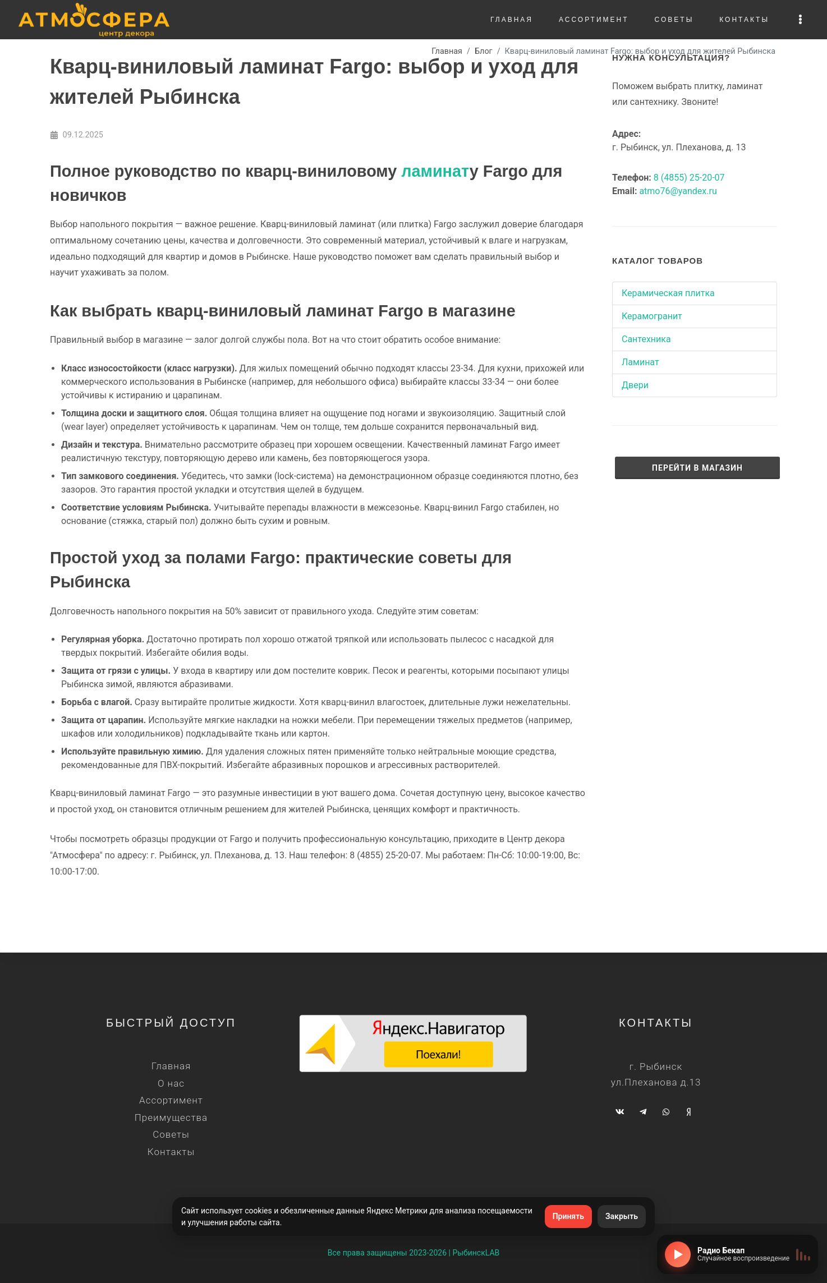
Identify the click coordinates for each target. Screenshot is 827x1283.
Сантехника (646, 339)
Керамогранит (652, 316)
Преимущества (171, 1117)
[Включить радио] (678, 1254)
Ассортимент (171, 1100)
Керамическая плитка (668, 293)
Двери (635, 385)
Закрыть (621, 1216)
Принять (568, 1216)
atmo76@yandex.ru (677, 191)
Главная (171, 1066)
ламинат (435, 171)
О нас (171, 1083)
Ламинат (640, 362)
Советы (171, 1134)
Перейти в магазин (697, 467)
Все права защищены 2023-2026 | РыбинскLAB (414, 1252)
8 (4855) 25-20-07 (689, 177)
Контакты (171, 1151)
